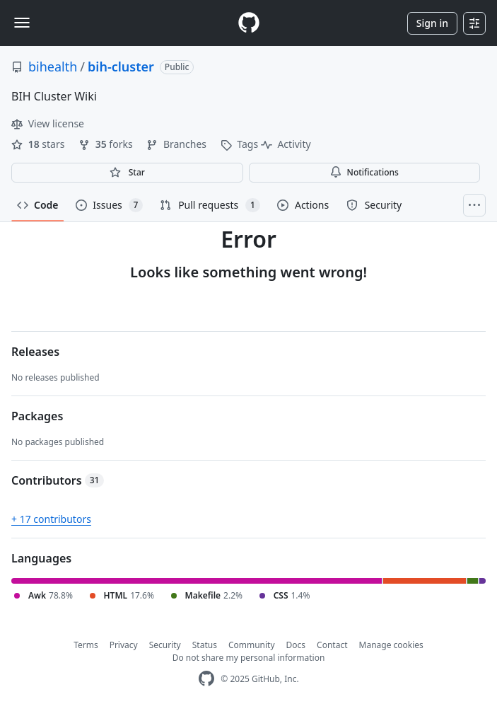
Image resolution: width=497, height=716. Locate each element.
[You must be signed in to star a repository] (127, 173)
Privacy (124, 645)
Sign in (432, 23)
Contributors (57, 480)
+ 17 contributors (51, 519)
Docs (296, 645)
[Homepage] (249, 23)
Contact (332, 645)
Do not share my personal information (249, 658)
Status (204, 645)
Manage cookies (391, 645)
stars (39, 144)
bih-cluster (121, 66)
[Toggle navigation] (22, 22)
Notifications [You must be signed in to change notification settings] (364, 172)
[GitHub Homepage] (206, 679)
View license (47, 123)
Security (165, 645)
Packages (37, 416)
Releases (35, 351)
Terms (86, 645)
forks (106, 144)
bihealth (52, 66)
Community (251, 645)
